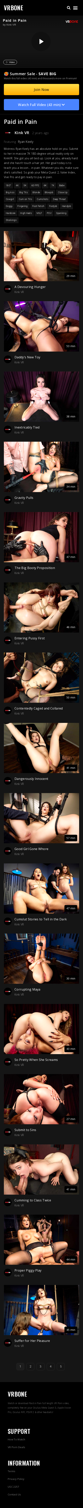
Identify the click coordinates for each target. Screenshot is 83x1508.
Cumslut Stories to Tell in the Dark (41, 919)
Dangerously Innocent (31, 779)
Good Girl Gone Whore (31, 849)
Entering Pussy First (30, 638)
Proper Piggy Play (28, 1270)
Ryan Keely (25, 142)
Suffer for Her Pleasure (32, 1341)
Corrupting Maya (27, 989)
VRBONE (13, 7)
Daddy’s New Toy (27, 357)
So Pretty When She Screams (36, 1060)
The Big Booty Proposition (35, 568)
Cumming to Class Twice (33, 1200)
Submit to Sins (25, 1130)
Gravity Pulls (24, 498)
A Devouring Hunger (30, 287)
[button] (68, 8)
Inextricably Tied (27, 427)
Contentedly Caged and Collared (39, 708)
